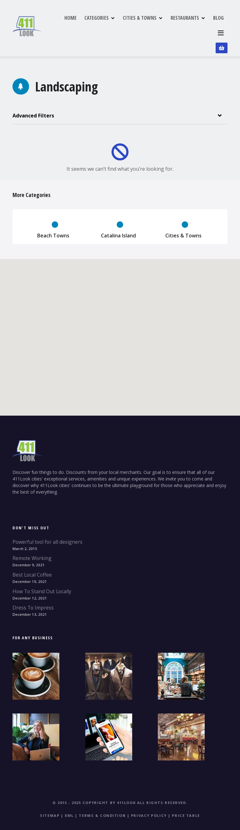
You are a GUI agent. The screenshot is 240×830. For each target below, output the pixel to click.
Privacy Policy (149, 799)
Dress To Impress (33, 591)
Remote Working (32, 541)
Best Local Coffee (32, 558)
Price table (186, 799)
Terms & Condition (102, 799)
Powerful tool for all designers (47, 525)
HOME (101, 24)
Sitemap (49, 799)
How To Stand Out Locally (41, 574)
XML (69, 799)
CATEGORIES (127, 24)
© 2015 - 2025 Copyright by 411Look (94, 786)
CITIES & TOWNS (170, 24)
